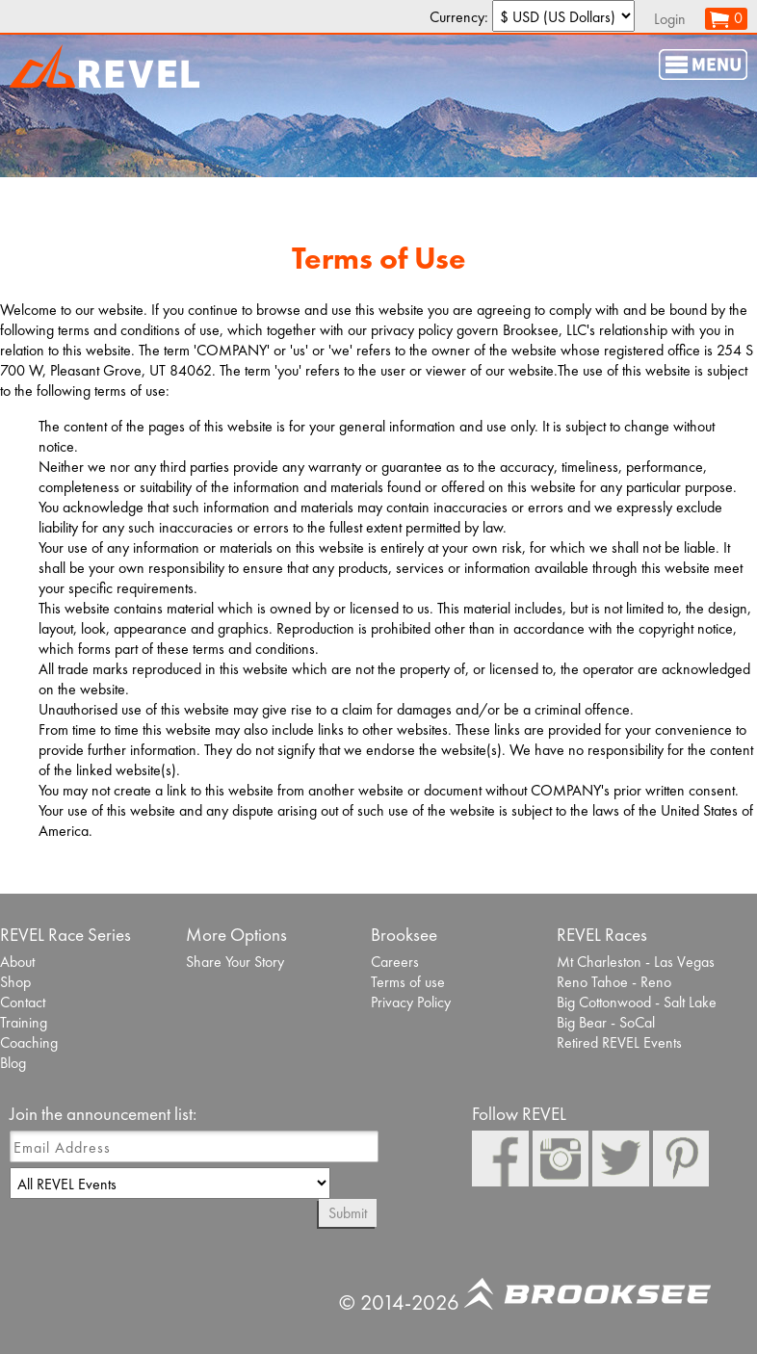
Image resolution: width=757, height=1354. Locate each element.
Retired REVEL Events (619, 1042)
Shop (15, 982)
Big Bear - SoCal (606, 1022)
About (17, 961)
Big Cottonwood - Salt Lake (637, 1002)
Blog (13, 1063)
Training (23, 1022)
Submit (347, 1213)
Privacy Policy (411, 1002)
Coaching (29, 1042)
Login (670, 19)
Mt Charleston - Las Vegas (636, 961)
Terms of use (408, 982)
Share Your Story (235, 961)
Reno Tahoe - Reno (614, 982)
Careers (395, 961)
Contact (22, 1002)
